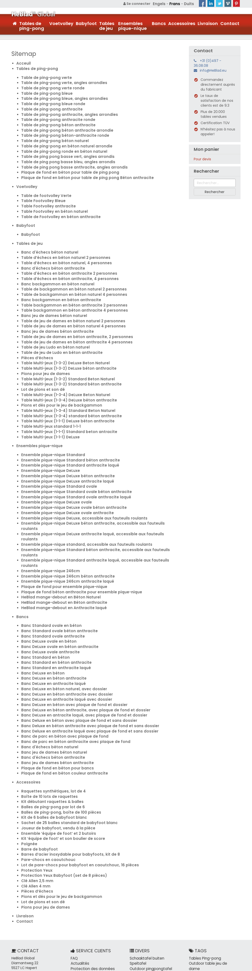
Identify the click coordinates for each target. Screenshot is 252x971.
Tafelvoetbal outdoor (148, 903)
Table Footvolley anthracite (46, 195)
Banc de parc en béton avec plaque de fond (60, 675)
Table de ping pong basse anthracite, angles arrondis (69, 158)
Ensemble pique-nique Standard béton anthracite (66, 430)
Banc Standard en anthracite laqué (53, 612)
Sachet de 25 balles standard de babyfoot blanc (64, 756)
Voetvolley (61, 23)
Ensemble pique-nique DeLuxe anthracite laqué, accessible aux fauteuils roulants (94, 493)
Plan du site (187, 966)
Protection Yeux (35, 799)
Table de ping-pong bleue (44, 90)
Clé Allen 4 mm (34, 814)
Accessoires (181, 23)
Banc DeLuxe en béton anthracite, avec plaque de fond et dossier (79, 651)
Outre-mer (198, 917)
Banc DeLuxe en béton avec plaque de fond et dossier (69, 646)
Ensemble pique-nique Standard (50, 425)
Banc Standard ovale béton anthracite (56, 578)
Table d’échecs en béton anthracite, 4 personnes (65, 263)
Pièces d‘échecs (35, 335)
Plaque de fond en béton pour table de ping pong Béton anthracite (81, 168)
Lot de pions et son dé (40, 365)
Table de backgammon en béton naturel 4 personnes (68, 277)
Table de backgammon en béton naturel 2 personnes (68, 272)
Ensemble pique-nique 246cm (47, 522)
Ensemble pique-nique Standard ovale (55, 454)
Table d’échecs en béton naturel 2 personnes (61, 243)
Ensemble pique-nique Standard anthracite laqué (65, 435)
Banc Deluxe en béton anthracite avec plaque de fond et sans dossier (83, 666)
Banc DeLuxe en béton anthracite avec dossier (63, 637)
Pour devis (202, 158)
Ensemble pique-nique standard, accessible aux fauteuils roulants (80, 498)
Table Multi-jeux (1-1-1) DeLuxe (48, 408)
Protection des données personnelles (91, 896)
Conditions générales (222, 966)
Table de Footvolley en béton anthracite (57, 204)
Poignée (28, 775)
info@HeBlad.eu (213, 70)
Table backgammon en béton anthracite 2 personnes (69, 287)
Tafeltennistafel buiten (149, 907)
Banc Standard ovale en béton (48, 573)
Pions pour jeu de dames (43, 350)
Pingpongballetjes (145, 927)
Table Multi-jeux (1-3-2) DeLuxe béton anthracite (65, 345)
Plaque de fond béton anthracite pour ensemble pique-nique (76, 542)
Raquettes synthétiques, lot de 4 (50, 726)
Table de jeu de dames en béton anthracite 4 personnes (71, 321)
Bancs (159, 23)
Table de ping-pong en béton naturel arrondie (62, 139)
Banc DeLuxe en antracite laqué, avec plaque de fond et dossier (78, 656)
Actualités (79, 888)
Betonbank (139, 912)
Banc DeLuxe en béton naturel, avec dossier (60, 632)
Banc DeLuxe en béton (41, 617)
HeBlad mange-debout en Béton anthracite (60, 552)
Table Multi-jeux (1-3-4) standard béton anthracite (67, 389)
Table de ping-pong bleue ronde (50, 100)
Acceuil (22, 62)
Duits (189, 3)
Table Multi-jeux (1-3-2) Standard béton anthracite (67, 360)
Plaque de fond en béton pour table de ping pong (65, 163)
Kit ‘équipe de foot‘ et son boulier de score (59, 770)
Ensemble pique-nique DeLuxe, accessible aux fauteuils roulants (78, 484)
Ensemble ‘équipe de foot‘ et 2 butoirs (55, 765)
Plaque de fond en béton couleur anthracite (60, 709)
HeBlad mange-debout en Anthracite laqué (60, 556)
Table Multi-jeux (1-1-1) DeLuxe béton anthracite (64, 394)
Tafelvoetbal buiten (146, 917)
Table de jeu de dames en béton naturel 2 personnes (68, 301)
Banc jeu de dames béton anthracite (54, 311)
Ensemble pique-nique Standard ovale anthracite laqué (71, 464)
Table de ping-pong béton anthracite (55, 119)
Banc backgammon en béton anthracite (57, 282)
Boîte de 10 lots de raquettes (47, 731)
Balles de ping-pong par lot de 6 (50, 741)
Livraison (208, 23)
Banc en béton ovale (206, 898)
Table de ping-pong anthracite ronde (55, 114)
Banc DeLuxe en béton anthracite (51, 622)
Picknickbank (162, 912)
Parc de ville (221, 903)
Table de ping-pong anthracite (49, 105)
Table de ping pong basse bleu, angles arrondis (63, 153)
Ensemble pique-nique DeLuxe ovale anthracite (63, 479)
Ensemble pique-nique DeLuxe (48, 440)
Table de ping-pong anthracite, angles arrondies (65, 110)
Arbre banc (198, 903)
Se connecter (139, 3)
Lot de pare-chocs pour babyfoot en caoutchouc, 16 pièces (74, 794)
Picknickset (139, 898)
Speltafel (137, 888)
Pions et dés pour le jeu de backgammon (57, 379)
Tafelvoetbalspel (144, 922)
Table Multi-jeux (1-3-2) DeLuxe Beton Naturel (62, 340)
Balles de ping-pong (206, 946)
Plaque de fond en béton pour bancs (53, 705)
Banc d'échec (200, 893)
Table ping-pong (203, 941)
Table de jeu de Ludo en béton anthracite (58, 331)
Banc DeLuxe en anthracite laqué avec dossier (62, 641)
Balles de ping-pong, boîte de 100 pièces (57, 746)
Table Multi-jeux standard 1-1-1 (49, 399)
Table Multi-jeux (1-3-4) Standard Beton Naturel (64, 384)
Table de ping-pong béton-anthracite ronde (61, 129)
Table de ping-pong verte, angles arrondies (60, 80)
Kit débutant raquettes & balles (49, 736)
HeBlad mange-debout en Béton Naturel (57, 547)
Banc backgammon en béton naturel (54, 267)
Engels (161, 3)
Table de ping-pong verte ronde (50, 85)
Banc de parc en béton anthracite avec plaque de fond (70, 680)
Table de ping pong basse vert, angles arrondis (63, 148)
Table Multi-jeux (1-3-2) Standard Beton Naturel (64, 355)
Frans (176, 3)
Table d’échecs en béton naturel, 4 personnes (62, 248)
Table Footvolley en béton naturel (51, 199)
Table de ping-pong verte (44, 76)
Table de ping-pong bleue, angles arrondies (60, 95)
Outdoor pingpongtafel (149, 893)
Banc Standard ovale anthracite (50, 583)
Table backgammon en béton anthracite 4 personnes (69, 292)
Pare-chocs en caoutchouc (45, 790)
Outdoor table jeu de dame (212, 888)
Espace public (200, 951)
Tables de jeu (106, 25)
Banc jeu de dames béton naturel (50, 297)
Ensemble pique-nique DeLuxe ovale (53, 469)
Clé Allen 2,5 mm (35, 809)
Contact (229, 23)
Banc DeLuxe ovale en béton (46, 588)
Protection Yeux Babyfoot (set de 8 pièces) (59, 804)
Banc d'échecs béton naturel (47, 238)
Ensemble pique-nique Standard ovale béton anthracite (71, 459)
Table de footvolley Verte (44, 185)
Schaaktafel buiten (146, 883)
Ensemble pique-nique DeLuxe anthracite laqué (63, 450)
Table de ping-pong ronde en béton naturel (60, 144)
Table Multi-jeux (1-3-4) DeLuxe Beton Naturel (62, 369)
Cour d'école (226, 951)
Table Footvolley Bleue (41, 190)
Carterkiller (161, 898)
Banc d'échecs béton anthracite (50, 253)
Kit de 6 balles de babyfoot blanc (50, 751)
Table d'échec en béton (209, 937)
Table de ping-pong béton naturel (52, 134)
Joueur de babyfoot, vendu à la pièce (54, 760)
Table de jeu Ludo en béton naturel (52, 326)
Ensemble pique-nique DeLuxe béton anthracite (64, 445)
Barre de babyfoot (37, 780)
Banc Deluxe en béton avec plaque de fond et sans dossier (73, 661)
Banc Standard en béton (43, 603)
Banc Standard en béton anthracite (53, 607)
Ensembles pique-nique (132, 25)
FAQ (74, 883)
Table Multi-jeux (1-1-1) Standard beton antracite (65, 403)
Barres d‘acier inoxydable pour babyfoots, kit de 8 (66, 785)
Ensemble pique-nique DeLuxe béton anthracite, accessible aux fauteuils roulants (94, 488)
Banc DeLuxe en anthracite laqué (50, 627)
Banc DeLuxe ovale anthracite (48, 598)
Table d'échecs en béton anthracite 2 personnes (64, 258)
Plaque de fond (202, 932)
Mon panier (206, 149)
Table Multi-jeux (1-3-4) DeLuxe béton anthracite (65, 374)
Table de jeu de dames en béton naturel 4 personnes (68, 306)
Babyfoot (86, 23)
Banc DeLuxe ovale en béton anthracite (56, 593)
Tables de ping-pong (31, 25)
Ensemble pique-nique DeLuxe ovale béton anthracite (69, 474)
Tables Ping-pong (204, 883)
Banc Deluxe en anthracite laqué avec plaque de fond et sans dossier (83, 671)
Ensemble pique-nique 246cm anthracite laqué (63, 532)
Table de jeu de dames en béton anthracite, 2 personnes (71, 316)
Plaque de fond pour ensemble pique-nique (60, 537)
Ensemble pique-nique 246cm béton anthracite (63, 527)
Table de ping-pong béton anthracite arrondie (63, 124)
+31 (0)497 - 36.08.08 (207, 63)
